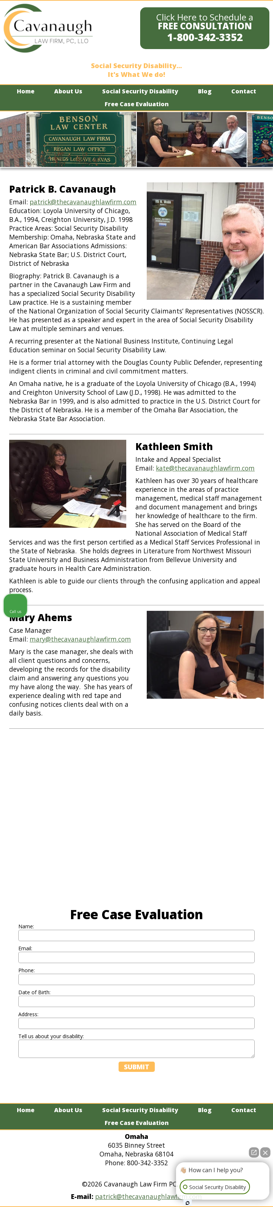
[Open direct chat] (254, 1152)
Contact (243, 91)
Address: (28, 1014)
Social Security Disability (140, 91)
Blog (205, 91)
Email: (25, 948)
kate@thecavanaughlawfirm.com (205, 468)
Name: (26, 926)
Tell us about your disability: (51, 1036)
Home (25, 91)
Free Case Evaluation (137, 104)
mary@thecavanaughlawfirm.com (80, 639)
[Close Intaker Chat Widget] (265, 1152)
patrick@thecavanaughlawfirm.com (83, 201)
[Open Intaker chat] (187, 1203)
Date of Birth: (34, 992)
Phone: (26, 970)
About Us (68, 91)
